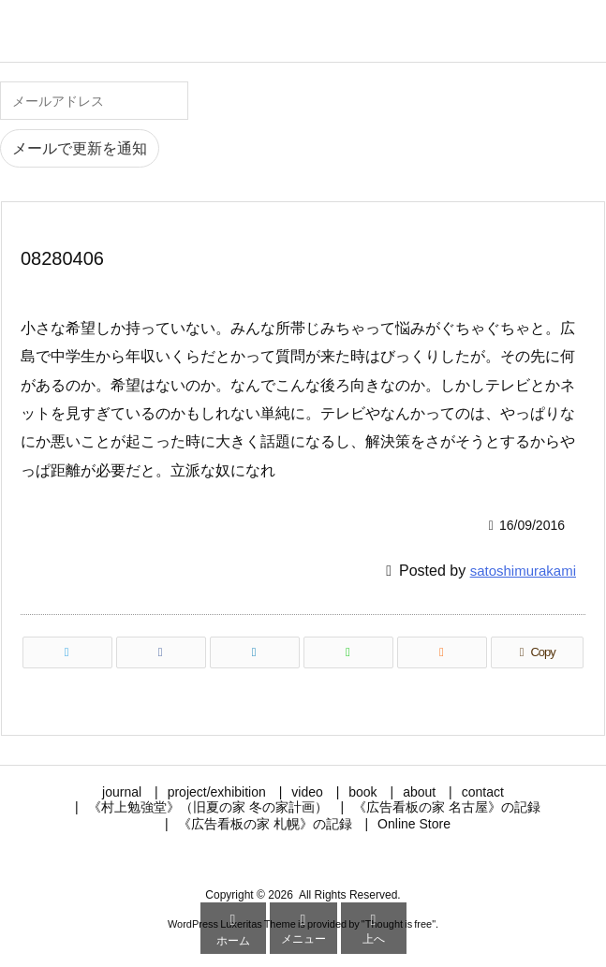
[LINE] (348, 652)
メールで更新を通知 (79, 148)
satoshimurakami (523, 571)
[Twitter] (67, 652)
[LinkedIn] (255, 652)
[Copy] (537, 652)
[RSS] (442, 652)
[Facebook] (161, 652)
